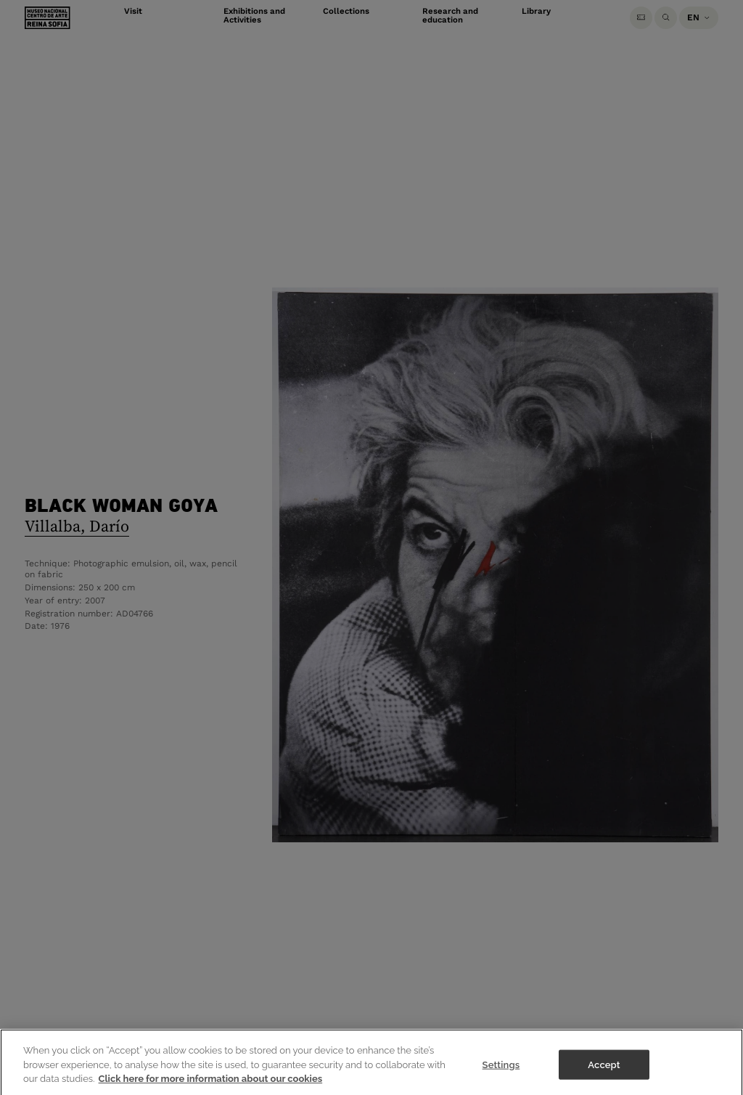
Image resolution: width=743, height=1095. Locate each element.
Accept (604, 1071)
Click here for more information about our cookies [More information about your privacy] (211, 1085)
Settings (501, 1071)
